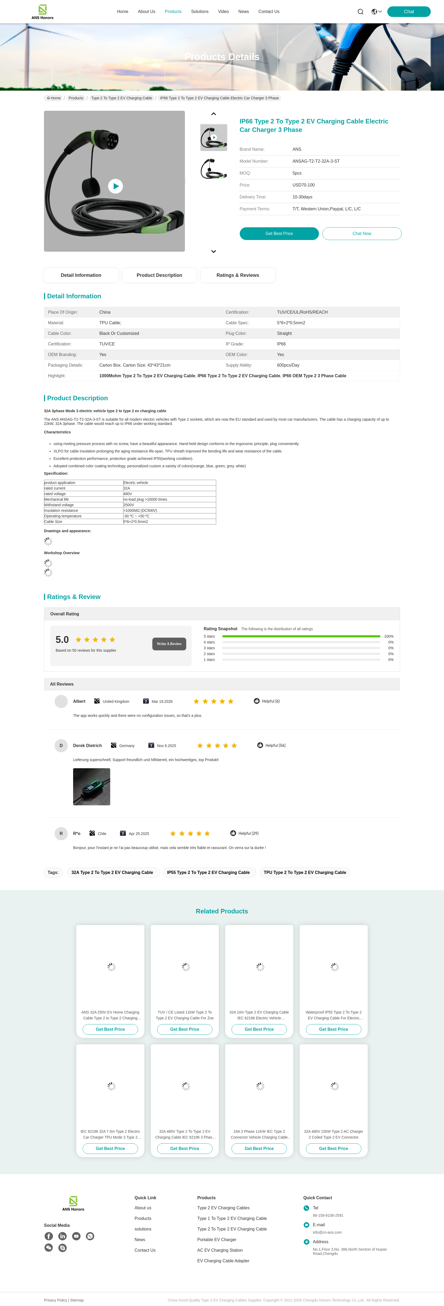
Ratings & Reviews (237, 275)
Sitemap (77, 1300)
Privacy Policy (55, 1300)
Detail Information (81, 275)
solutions (199, 11)
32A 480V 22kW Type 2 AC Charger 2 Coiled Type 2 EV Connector (333, 1134)
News (140, 1239)
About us (143, 1208)
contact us (269, 11)
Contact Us (145, 1250)
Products (76, 98)
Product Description (159, 275)
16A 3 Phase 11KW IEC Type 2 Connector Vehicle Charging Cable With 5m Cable (259, 1134)
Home (122, 11)
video (223, 11)
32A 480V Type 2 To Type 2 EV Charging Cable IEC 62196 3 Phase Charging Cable (184, 1134)
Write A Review (169, 644)
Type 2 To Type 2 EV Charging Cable (121, 98)
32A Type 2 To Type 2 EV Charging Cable (112, 872)
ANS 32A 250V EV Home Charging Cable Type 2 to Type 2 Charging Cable (110, 1015)
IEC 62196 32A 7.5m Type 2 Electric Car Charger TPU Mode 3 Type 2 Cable (110, 1134)
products (173, 11)
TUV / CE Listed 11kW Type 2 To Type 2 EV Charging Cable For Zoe (185, 1015)
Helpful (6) (271, 701)
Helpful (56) (275, 745)
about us (146, 11)
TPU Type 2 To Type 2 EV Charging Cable (305, 872)
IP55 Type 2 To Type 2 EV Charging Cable (208, 872)
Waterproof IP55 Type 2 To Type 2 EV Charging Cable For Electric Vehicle (334, 1015)
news (243, 11)
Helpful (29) (248, 833)
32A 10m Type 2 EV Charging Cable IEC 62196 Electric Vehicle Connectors (259, 1015)
